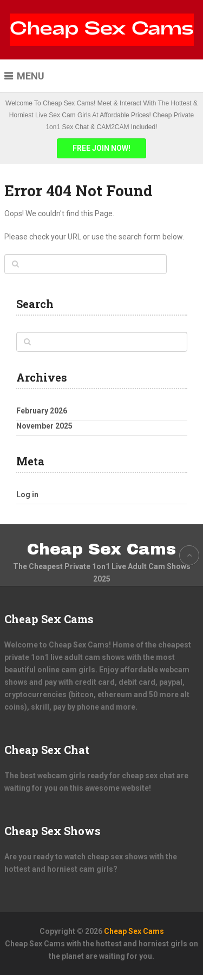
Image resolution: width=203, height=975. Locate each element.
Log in (27, 494)
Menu (30, 76)
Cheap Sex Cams (101, 549)
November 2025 (44, 426)
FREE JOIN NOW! (101, 148)
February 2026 (41, 410)
